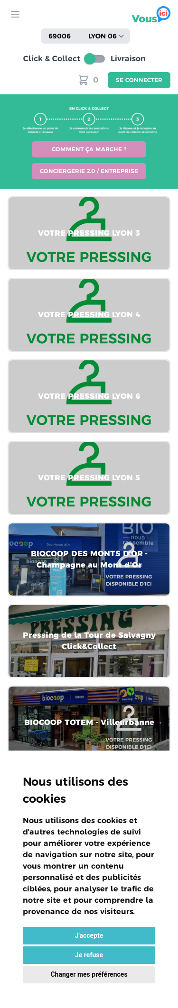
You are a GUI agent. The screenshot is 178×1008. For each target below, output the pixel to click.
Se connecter (139, 79)
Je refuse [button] (89, 955)
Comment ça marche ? (89, 149)
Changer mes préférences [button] (88, 974)
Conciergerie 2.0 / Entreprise (89, 170)
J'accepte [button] (89, 935)
